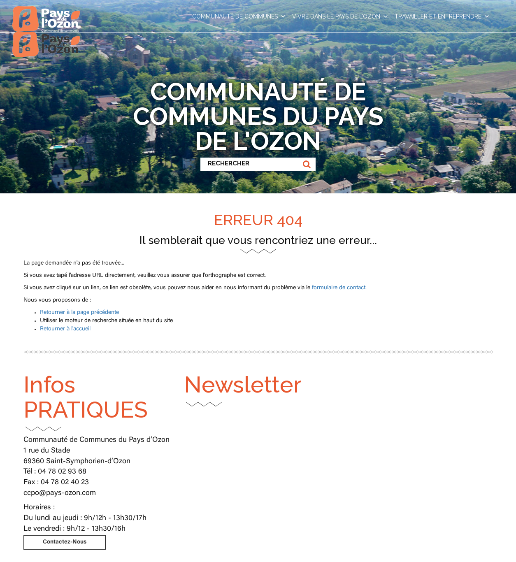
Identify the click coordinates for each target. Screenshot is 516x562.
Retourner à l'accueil (65, 329)
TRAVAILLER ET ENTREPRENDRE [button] (442, 16)
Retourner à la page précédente (79, 313)
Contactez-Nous (64, 542)
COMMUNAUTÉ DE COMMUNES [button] (239, 16)
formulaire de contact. (339, 288)
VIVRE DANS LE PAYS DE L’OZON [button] (340, 16)
